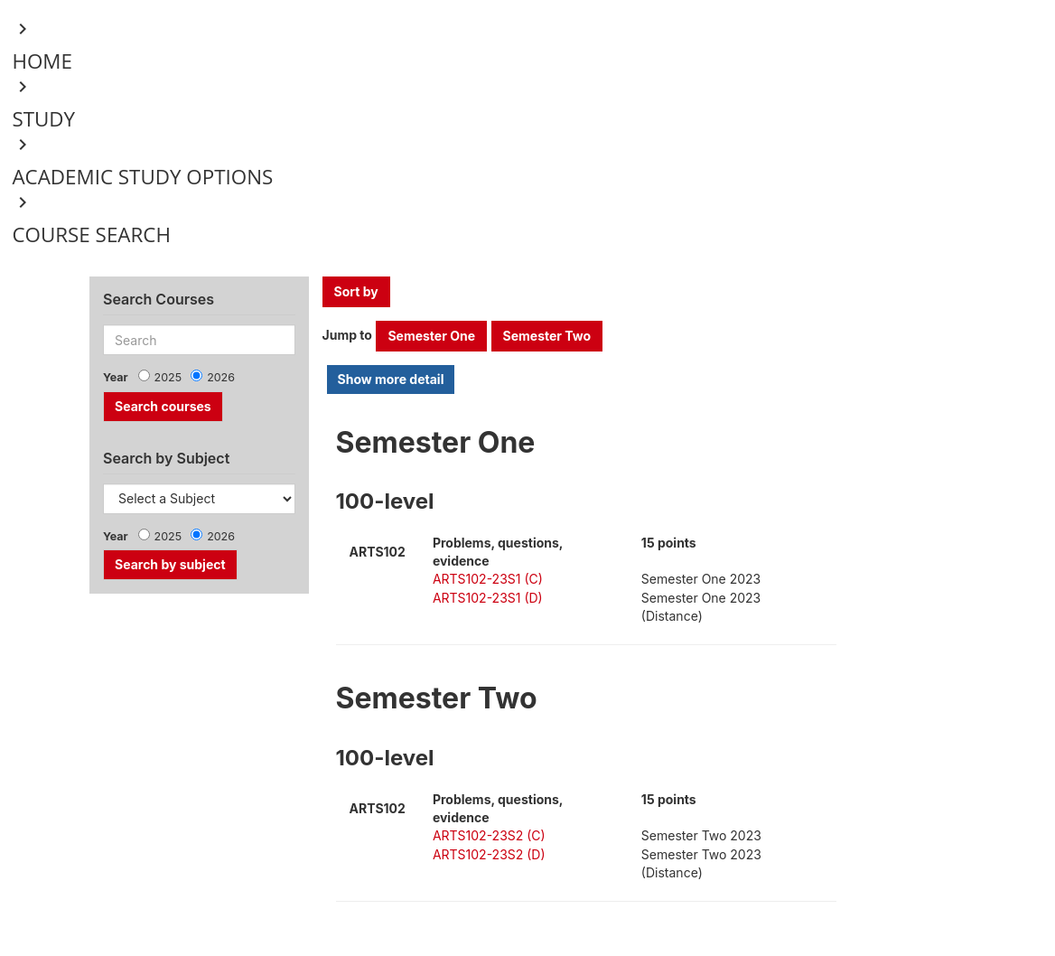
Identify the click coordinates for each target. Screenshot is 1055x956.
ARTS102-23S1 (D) (488, 597)
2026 (221, 377)
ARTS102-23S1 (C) (488, 578)
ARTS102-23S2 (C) (489, 835)
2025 (168, 377)
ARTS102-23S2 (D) (489, 854)
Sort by (356, 291)
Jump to (347, 334)
